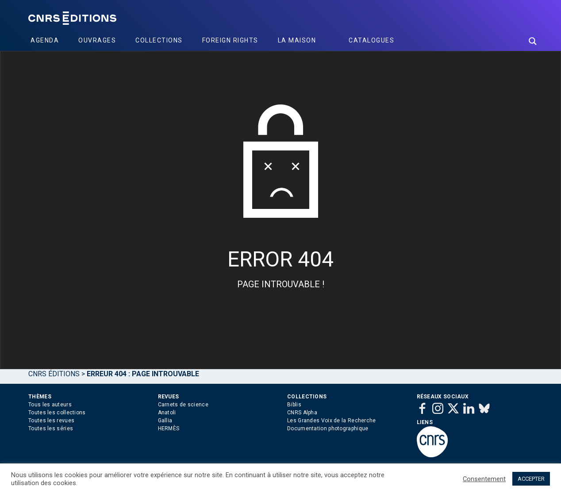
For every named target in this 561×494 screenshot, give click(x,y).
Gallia (165, 420)
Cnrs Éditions (54, 374)
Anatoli (167, 412)
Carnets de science (183, 404)
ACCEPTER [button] (531, 478)
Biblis (294, 404)
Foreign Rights (230, 40)
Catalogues (371, 40)
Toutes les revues (51, 420)
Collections (159, 40)
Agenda (45, 40)
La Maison (297, 40)
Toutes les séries (50, 428)
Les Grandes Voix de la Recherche (331, 420)
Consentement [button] (484, 479)
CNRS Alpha (302, 412)
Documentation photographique (327, 428)
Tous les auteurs (50, 404)
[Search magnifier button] (532, 41)
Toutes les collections (57, 412)
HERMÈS (169, 428)
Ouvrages (97, 40)
